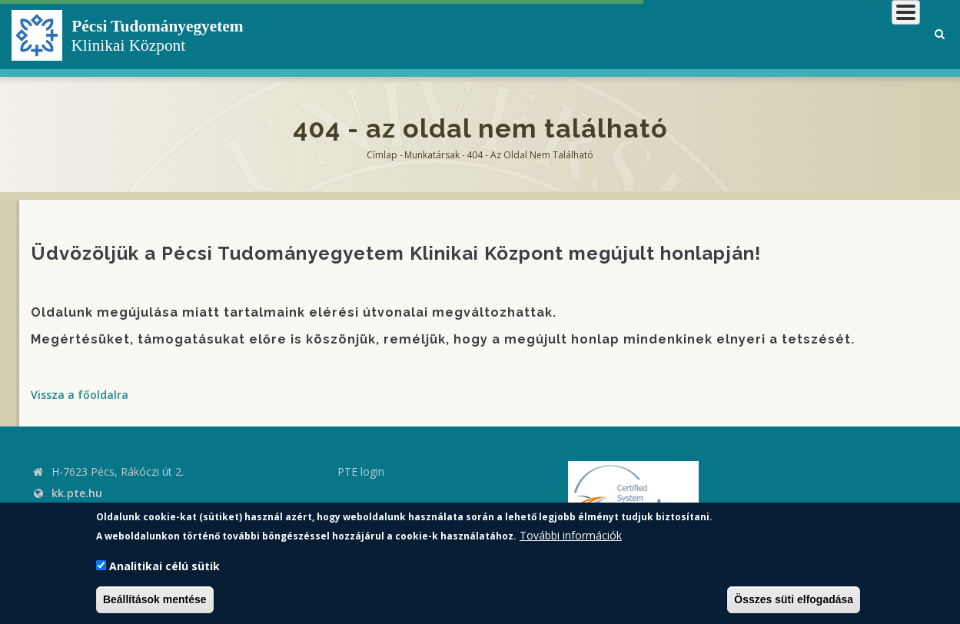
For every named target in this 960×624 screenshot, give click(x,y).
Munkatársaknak (857, 34)
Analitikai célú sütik (164, 566)
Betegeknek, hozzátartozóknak (687, 34)
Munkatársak (432, 154)
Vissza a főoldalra (79, 394)
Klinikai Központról (509, 34)
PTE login (360, 471)
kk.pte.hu (76, 493)
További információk (571, 535)
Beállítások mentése (155, 599)
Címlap (382, 154)
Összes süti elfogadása (793, 599)
